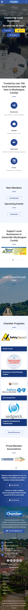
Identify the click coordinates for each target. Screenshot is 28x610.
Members (13, 35)
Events (14, 167)
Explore (5, 593)
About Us (5, 587)
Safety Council (8, 349)
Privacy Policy (22, 601)
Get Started (14, 485)
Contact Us (6, 590)
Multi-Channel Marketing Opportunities (14, 152)
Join (20, 31)
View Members (14, 198)
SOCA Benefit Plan (9, 398)
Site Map (23, 603)
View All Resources (14, 432)
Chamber (14, 130)
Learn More (8, 30)
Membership (14, 112)
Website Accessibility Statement (11, 603)
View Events (14, 214)
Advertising (14, 149)
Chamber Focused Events (14, 170)
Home (4, 572)
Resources (6, 578)
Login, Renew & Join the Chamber (14, 115)
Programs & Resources (14, 133)
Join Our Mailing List (14, 531)
